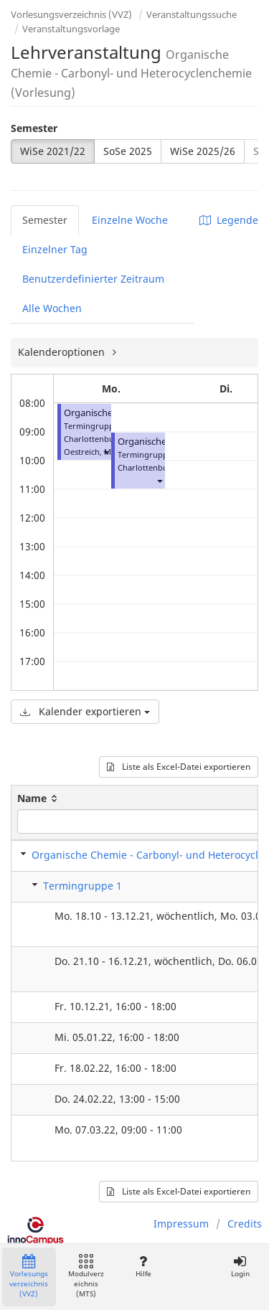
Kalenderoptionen (63, 352)
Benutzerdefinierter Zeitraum (93, 279)
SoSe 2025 (127, 151)
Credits (244, 1223)
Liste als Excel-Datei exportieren (178, 766)
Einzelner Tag (55, 249)
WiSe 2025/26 (202, 151)
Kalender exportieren (85, 711)
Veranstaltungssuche (191, 14)
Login (240, 1266)
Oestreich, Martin (96, 451)
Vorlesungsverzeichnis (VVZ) (71, 14)
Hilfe (143, 1266)
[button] (105, 452)
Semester (34, 128)
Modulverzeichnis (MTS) (86, 1277)
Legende (228, 220)
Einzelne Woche (130, 220)
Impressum (181, 1223)
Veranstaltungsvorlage (71, 28)
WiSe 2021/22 (52, 151)
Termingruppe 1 (82, 885)
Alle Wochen (52, 308)
